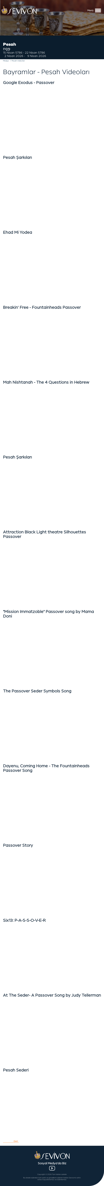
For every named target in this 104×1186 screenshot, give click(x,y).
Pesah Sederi (16, 1070)
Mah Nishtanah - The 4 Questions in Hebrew (46, 382)
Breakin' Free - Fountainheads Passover (42, 307)
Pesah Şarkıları (17, 157)
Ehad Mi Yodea (17, 232)
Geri (16, 1141)
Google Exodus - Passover (28, 82)
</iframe (52, 264)
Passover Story (18, 845)
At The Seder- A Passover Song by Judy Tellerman (52, 995)
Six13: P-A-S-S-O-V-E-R (24, 920)
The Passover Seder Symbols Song (37, 691)
